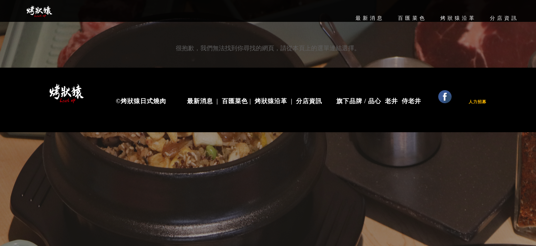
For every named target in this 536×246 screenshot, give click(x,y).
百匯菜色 (412, 18)
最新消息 (370, 18)
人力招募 (477, 101)
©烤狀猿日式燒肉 (141, 101)
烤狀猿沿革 (458, 18)
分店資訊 (504, 18)
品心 (376, 101)
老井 (391, 101)
